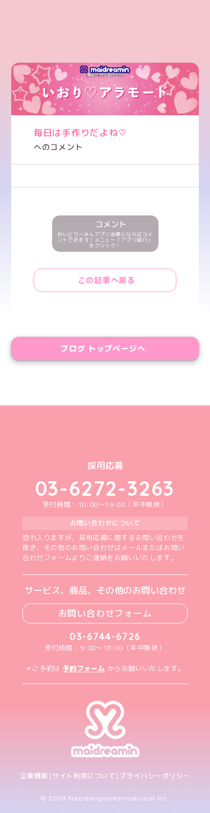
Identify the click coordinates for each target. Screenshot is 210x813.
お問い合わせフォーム (105, 613)
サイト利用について (83, 776)
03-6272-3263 (105, 488)
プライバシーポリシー (154, 776)
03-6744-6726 (105, 636)
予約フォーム (84, 668)
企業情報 (34, 776)
